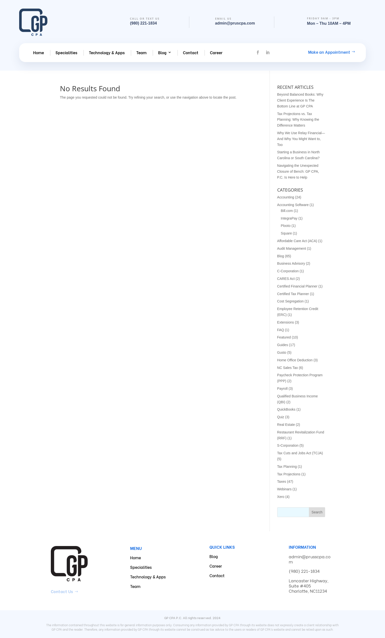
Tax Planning (287, 467)
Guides (282, 345)
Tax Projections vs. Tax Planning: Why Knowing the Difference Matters (298, 120)
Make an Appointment (329, 52)
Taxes (281, 481)
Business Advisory (291, 263)
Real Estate (286, 425)
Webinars (284, 489)
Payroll (282, 389)
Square (286, 233)
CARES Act (286, 279)
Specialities (66, 52)
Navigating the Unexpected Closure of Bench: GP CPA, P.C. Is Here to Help (298, 171)
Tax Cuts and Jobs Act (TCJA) (300, 453)
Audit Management (291, 248)
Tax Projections (289, 474)
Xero (281, 497)
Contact (190, 52)
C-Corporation (288, 271)
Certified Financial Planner (297, 286)
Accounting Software (293, 205)
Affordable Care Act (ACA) (297, 241)
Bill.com (287, 211)
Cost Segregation (290, 301)
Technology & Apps (107, 52)
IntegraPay (289, 218)
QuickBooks (286, 409)
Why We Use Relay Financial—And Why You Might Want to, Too (301, 139)
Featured (284, 337)
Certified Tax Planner (293, 294)
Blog (162, 52)
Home (38, 52)
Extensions (285, 322)
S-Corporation (288, 445)
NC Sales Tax (287, 368)
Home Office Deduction (295, 360)
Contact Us (62, 591)
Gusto (281, 352)
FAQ (280, 330)
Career (216, 52)
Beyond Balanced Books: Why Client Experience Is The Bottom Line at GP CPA (300, 100)
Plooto (286, 226)
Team (141, 52)
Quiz (280, 417)
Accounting (285, 197)
